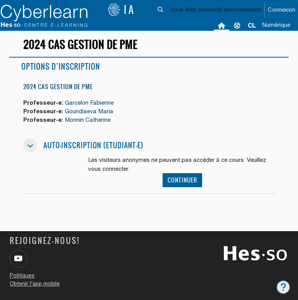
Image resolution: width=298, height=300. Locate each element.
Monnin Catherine (88, 120)
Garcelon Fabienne (89, 102)
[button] (161, 9)
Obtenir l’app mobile (35, 283)
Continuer (182, 179)
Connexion (281, 9)
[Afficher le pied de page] (283, 287)
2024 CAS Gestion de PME (58, 86)
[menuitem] (252, 25)
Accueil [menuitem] (221, 25)
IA (121, 10)
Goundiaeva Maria (89, 111)
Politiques (22, 275)
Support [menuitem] (237, 25)
